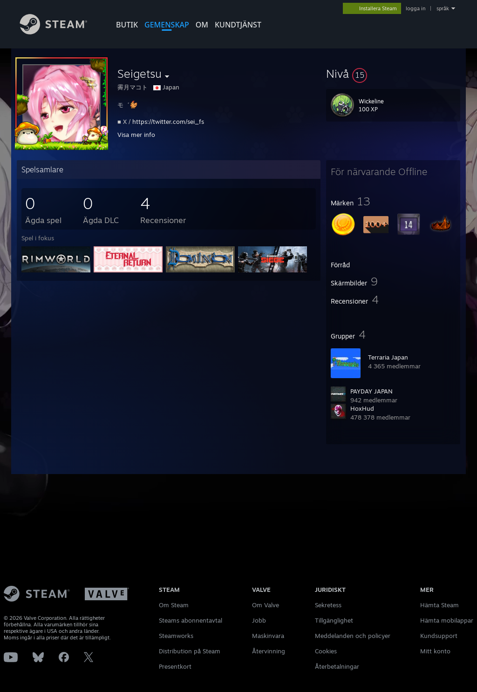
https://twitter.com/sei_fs (168, 121)
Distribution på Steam (189, 651)
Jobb (259, 620)
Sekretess (328, 605)
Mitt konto (435, 651)
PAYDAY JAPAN (371, 391)
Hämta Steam (439, 605)
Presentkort (175, 666)
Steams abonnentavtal (190, 620)
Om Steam (174, 605)
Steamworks (176, 635)
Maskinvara (268, 635)
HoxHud (362, 408)
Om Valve (265, 605)
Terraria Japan (388, 357)
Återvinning (268, 651)
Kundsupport (438, 635)
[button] (393, 73)
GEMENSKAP (166, 25)
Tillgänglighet (334, 620)
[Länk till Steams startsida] (61, 32)
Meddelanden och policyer (352, 635)
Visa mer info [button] (136, 134)
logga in (415, 8)
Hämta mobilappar (446, 620)
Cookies (326, 651)
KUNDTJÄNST (238, 25)
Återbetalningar (337, 666)
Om (202, 25)
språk (442, 8)
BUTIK (127, 25)
